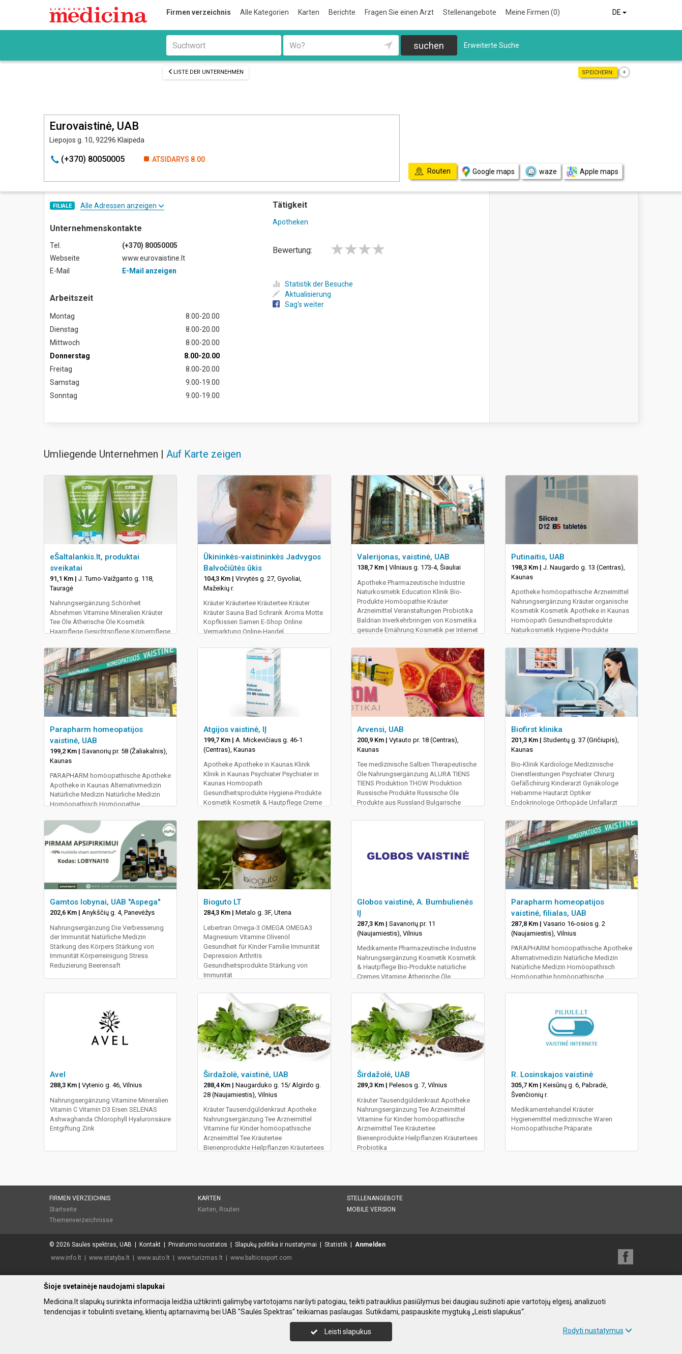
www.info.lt (66, 1257)
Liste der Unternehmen (206, 72)
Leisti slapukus (341, 1332)
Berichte (342, 12)
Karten (308, 12)
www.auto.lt (153, 1257)
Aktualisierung (302, 294)
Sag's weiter (298, 304)
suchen (428, 45)
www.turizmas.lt (200, 1257)
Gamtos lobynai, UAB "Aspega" (105, 902)
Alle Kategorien (264, 12)
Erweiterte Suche (491, 45)
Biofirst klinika (536, 729)
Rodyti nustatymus (597, 1331)
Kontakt (150, 1244)
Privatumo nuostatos (197, 1244)
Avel (58, 1074)
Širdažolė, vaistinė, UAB (245, 1074)
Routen (229, 1209)
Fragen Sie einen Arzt (399, 12)
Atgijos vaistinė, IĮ (234, 729)
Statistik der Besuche (313, 284)
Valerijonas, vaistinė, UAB (403, 556)
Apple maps (592, 171)
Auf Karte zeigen (203, 454)
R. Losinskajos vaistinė (552, 1074)
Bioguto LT (222, 902)
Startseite (63, 1209)
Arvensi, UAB (380, 729)
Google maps (488, 171)
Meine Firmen (533, 12)
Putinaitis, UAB (538, 556)
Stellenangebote (469, 12)
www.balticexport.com (261, 1257)
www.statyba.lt (109, 1257)
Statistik (335, 1244)
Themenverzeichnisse (81, 1220)
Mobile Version (371, 1209)
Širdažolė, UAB (383, 1074)
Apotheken (290, 222)
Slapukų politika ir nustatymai (276, 1244)
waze (540, 171)
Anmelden (370, 1244)
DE (620, 12)
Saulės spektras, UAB (102, 1244)
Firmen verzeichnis (198, 12)
